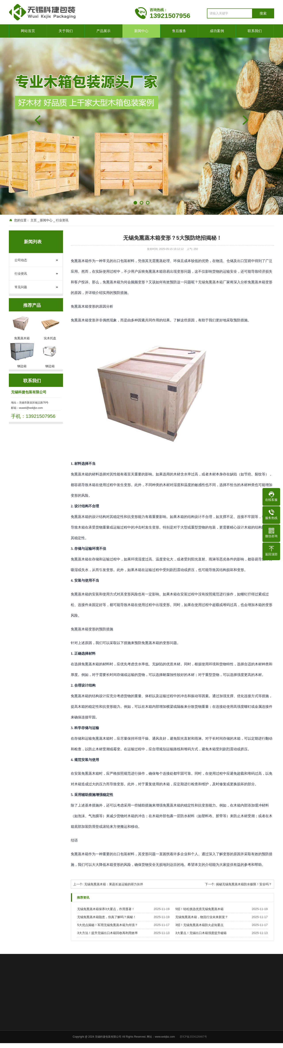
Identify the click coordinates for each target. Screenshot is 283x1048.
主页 (34, 220)
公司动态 (21, 260)
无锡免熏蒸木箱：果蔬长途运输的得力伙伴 (113, 884)
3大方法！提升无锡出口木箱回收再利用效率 (107, 933)
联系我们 (255, 31)
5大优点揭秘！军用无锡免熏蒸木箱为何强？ (107, 925)
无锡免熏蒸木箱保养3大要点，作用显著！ (106, 909)
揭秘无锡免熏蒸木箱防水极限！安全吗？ (244, 884)
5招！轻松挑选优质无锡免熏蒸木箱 (199, 909)
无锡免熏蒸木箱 (210, 282)
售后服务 (179, 31)
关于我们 (66, 31)
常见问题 (21, 287)
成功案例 (217, 31)
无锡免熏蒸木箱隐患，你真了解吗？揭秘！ (106, 917)
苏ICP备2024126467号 (194, 1036)
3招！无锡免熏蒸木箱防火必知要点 (199, 925)
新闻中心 (141, 31)
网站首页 (28, 31)
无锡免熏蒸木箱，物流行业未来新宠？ (201, 917)
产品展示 (103, 31)
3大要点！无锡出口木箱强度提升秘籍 (201, 933)
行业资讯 (21, 273)
